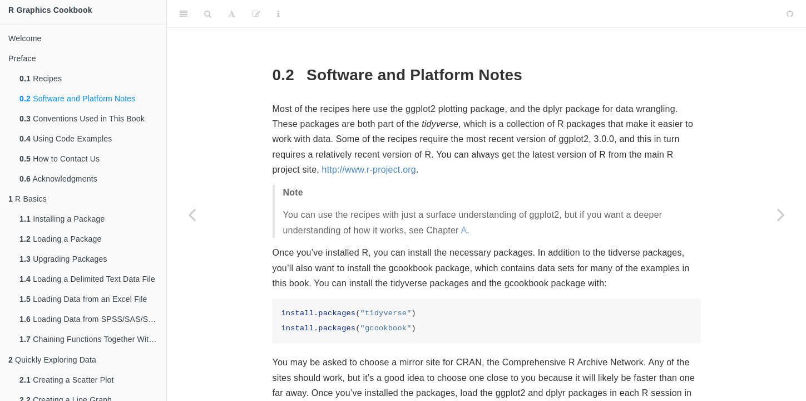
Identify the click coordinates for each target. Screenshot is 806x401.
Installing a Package (62, 218)
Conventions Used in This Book (82, 118)
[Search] (208, 14)
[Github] (790, 14)
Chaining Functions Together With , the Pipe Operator (92, 340)
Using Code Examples (65, 138)
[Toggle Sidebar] (183, 14)
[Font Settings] (232, 14)
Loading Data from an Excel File (83, 299)
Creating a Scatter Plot (66, 380)
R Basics (27, 198)
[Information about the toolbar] (278, 14)
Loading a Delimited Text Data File (87, 279)
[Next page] (781, 214)
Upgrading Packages (63, 259)
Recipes (40, 78)
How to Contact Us (59, 158)
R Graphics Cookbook (50, 10)
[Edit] (256, 14)
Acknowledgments (58, 178)
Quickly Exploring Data (52, 360)
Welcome (25, 38)
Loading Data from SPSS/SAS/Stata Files (92, 319)
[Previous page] (192, 214)
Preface (22, 58)
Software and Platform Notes (77, 98)
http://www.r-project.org (369, 169)
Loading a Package (60, 238)
